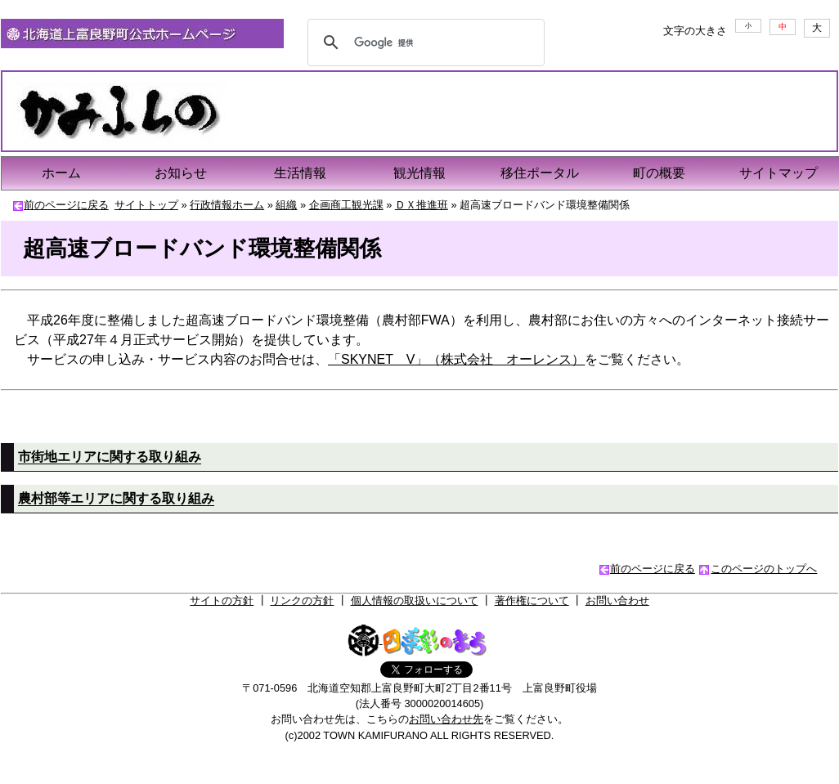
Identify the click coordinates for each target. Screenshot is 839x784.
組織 (286, 205)
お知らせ (181, 173)
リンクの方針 (302, 600)
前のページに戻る (66, 205)
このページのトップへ (764, 568)
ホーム (61, 173)
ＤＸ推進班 (421, 205)
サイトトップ (146, 205)
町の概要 (659, 173)
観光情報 (419, 173)
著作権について (532, 600)
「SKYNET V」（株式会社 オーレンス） (456, 359)
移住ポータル (539, 173)
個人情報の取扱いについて (414, 600)
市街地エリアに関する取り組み (109, 457)
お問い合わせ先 (446, 719)
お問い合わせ (617, 600)
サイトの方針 (221, 600)
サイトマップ (778, 173)
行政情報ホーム (227, 205)
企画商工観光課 (346, 205)
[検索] (423, 42)
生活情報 (300, 173)
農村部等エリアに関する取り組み (116, 498)
